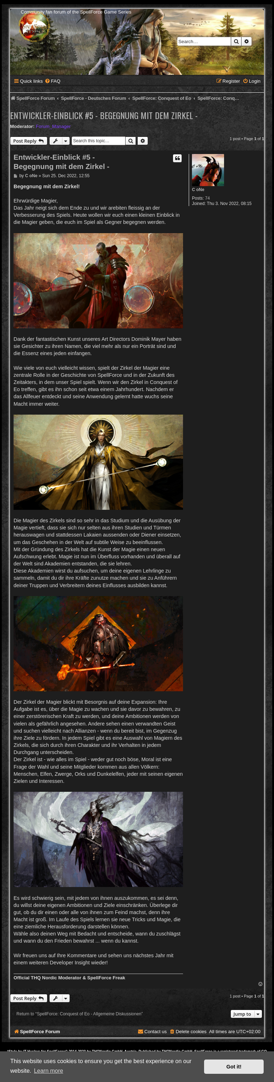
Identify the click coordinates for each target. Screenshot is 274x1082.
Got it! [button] (234, 1067)
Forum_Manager (53, 126)
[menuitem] (52, 81)
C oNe (198, 189)
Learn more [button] (48, 1071)
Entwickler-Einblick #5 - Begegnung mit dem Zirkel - (104, 115)
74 (207, 198)
